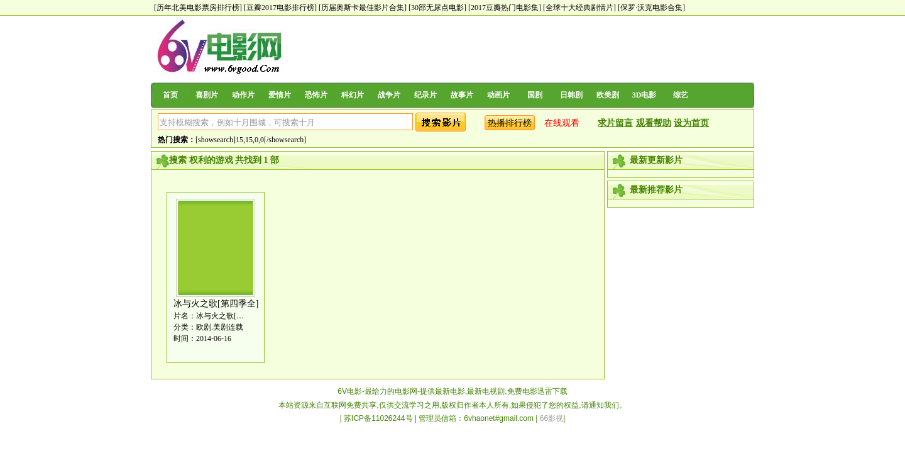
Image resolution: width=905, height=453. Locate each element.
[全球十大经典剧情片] (579, 7)
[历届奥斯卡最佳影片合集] (363, 7)
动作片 (243, 95)
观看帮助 (653, 123)
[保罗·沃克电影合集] (651, 7)
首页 (170, 95)
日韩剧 (571, 95)
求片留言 (615, 123)
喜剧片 (206, 95)
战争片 (389, 95)
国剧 (534, 95)
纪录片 (425, 95)
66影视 (551, 418)
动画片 (498, 95)
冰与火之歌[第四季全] (215, 303)
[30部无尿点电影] (437, 7)
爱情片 (279, 95)
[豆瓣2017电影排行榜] (280, 7)
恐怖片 (316, 95)
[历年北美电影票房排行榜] (198, 7)
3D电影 (644, 95)
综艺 (680, 95)
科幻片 (352, 95)
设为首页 (691, 123)
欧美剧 (607, 95)
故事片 (462, 95)
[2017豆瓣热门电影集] (504, 7)
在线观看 (561, 123)
